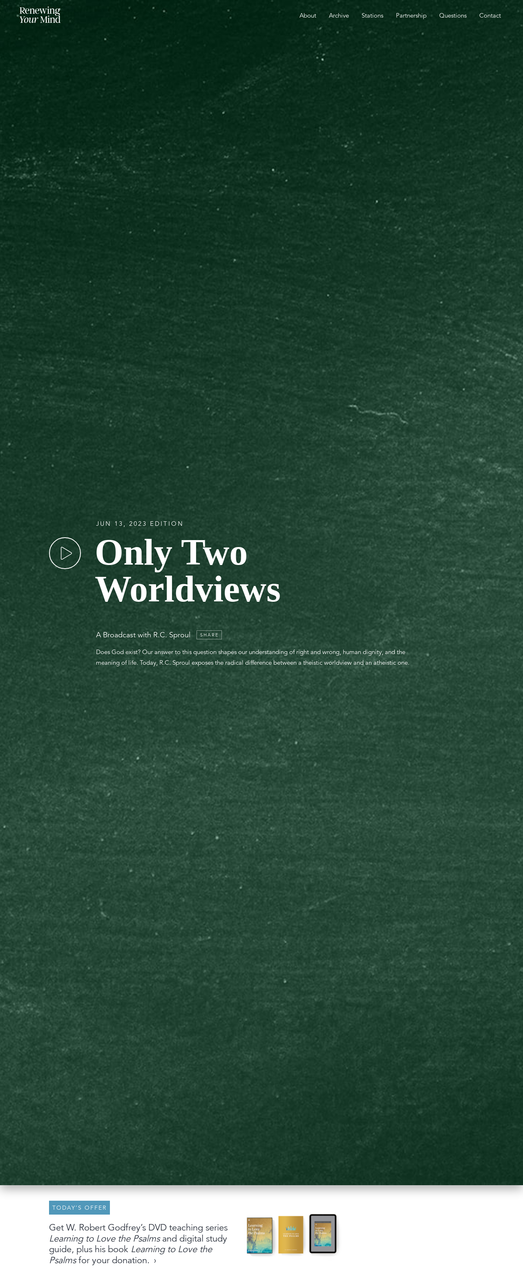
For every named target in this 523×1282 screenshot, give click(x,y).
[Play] (65, 553)
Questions (453, 15)
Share (209, 635)
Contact (490, 15)
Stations (372, 15)
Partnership (411, 15)
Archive (339, 15)
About (307, 15)
